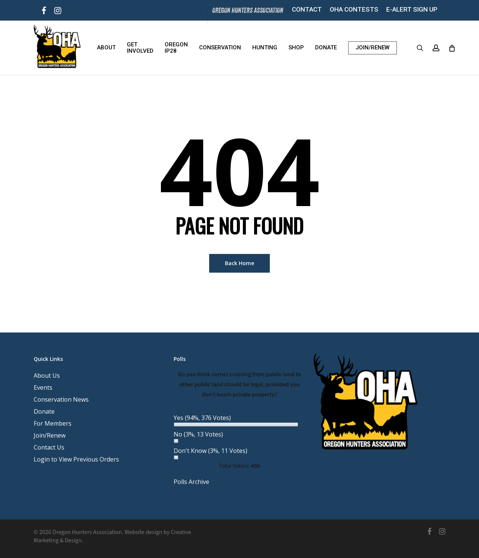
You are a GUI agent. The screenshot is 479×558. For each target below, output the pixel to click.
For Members (52, 423)
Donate (44, 411)
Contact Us (49, 447)
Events (43, 387)
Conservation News (61, 399)
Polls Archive (191, 482)
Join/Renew (49, 435)
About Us (47, 375)
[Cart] (451, 48)
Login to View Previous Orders (76, 459)
